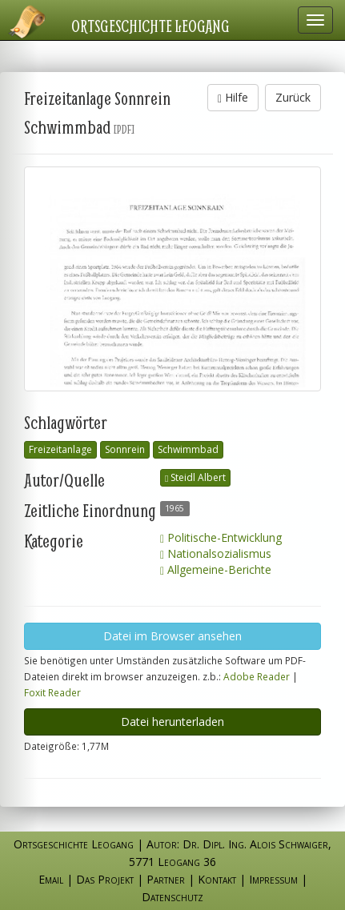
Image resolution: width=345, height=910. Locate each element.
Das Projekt (105, 879)
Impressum (273, 879)
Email (50, 879)
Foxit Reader (52, 692)
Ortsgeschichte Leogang (150, 25)
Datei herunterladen (172, 721)
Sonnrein (125, 449)
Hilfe (233, 97)
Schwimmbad (188, 449)
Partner (165, 879)
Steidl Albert (195, 477)
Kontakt (217, 879)
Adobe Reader (256, 676)
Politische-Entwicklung (221, 537)
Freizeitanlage (60, 449)
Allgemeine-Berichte (215, 569)
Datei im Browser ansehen (172, 635)
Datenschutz (172, 896)
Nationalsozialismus (215, 553)
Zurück (293, 97)
